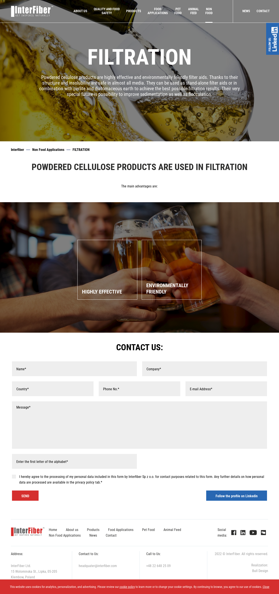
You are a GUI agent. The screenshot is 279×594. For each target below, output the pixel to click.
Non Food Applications (48, 150)
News (246, 11)
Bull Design (260, 571)
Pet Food (148, 530)
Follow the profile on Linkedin (237, 496)
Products (133, 11)
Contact (263, 11)
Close (266, 587)
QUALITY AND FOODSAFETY (107, 11)
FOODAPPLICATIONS (158, 11)
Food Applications (120, 530)
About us (80, 11)
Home (53, 530)
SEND (25, 496)
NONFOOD (209, 11)
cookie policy (127, 587)
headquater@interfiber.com (98, 566)
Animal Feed (172, 530)
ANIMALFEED (193, 11)
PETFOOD (178, 11)
